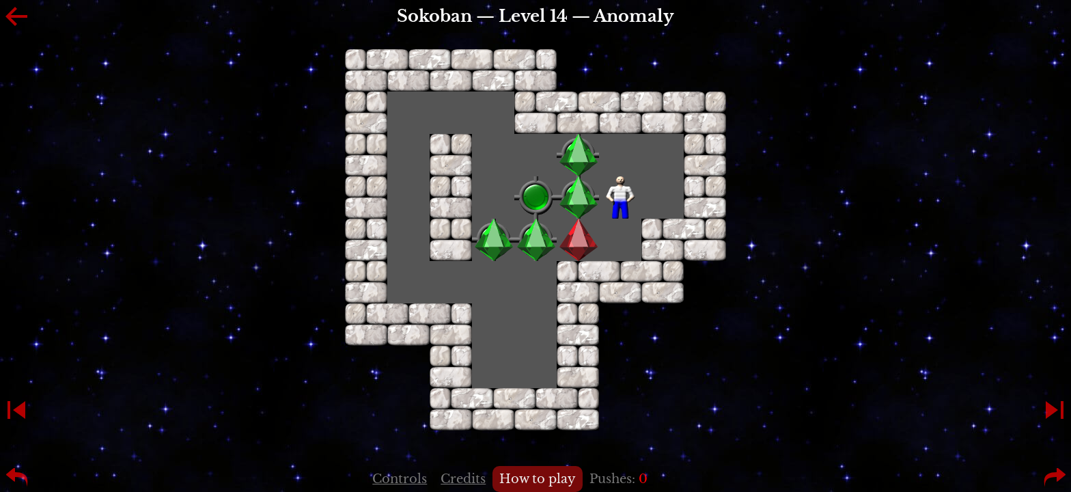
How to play (537, 479)
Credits (463, 479)
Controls (399, 479)
